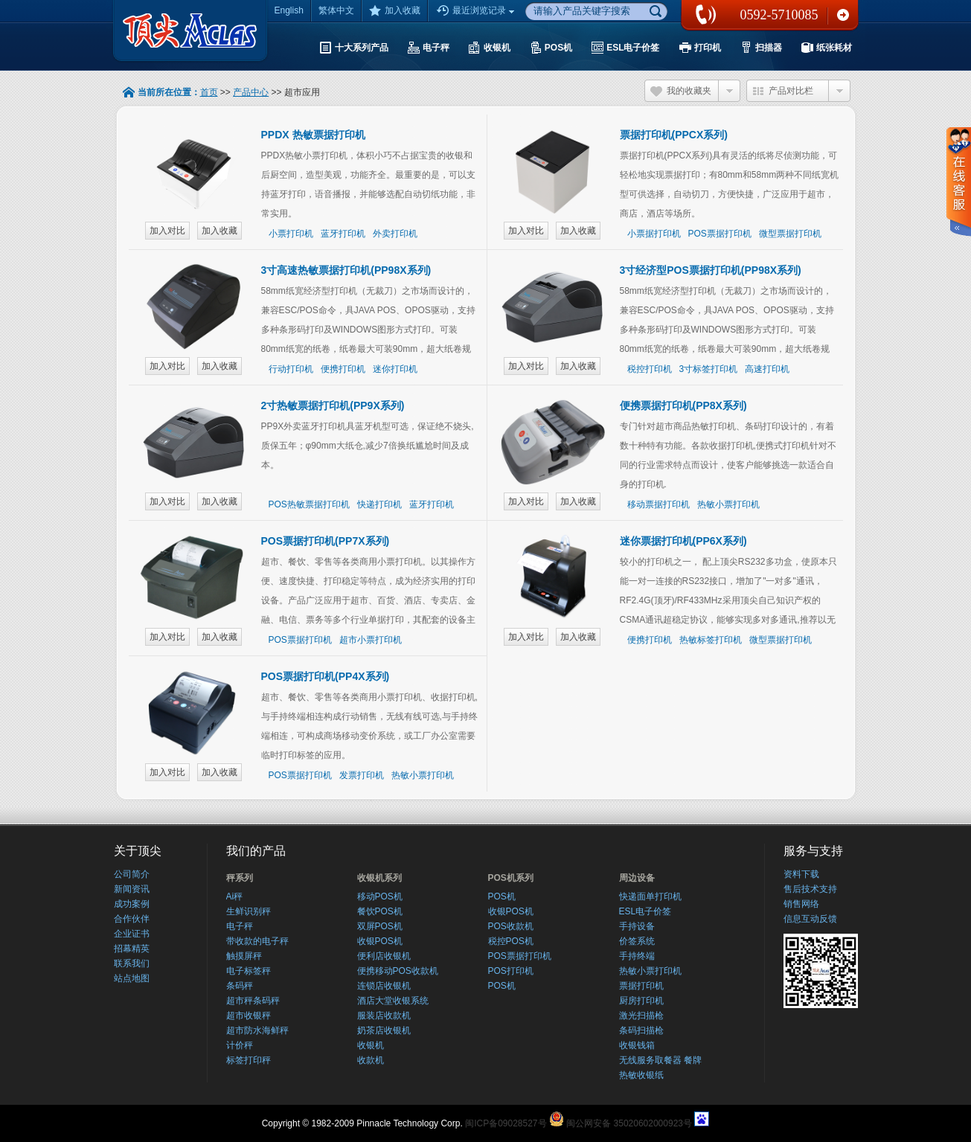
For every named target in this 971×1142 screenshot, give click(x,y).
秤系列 (239, 878)
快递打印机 (379, 504)
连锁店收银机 (384, 986)
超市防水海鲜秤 (257, 1030)
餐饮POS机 (380, 911)
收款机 (370, 1060)
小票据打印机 (654, 233)
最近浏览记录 (477, 11)
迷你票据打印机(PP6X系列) (683, 541)
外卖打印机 (395, 233)
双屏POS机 (380, 926)
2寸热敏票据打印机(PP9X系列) (333, 405)
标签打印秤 (248, 1060)
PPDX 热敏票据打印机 (313, 135)
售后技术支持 (810, 889)
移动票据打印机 (658, 504)
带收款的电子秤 (257, 941)
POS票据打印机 (720, 233)
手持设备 (637, 926)
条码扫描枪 (641, 1030)
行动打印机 (291, 369)
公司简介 (132, 874)
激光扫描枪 (641, 1015)
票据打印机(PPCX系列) (674, 135)
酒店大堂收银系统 (393, 1000)
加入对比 (167, 230)
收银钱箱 (637, 1045)
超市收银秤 (248, 1015)
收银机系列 (379, 878)
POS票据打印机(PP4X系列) (325, 676)
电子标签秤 (248, 971)
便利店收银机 (384, 956)
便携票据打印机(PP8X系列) (683, 405)
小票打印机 (291, 233)
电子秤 (239, 926)
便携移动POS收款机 (397, 971)
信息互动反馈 (810, 919)
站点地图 (132, 978)
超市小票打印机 (370, 640)
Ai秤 (234, 896)
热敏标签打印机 (710, 640)
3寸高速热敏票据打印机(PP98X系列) (346, 270)
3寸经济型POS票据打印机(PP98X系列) (710, 270)
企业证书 (132, 933)
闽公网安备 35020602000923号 (629, 1123)
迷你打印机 (395, 369)
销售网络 (801, 904)
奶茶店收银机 (384, 1030)
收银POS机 (380, 941)
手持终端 (637, 956)
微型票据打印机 (790, 233)
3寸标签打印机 (708, 369)
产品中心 (251, 92)
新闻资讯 (132, 889)
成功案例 (132, 904)
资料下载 (801, 874)
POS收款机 (510, 926)
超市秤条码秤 (253, 1000)
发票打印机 (361, 775)
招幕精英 (132, 948)
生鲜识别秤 (248, 911)
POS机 (502, 896)
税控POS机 (510, 941)
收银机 (370, 1045)
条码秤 (239, 986)
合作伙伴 (132, 919)
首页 (209, 92)
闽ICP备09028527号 (505, 1123)
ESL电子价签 (645, 911)
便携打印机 (343, 369)
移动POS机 (380, 896)
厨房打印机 (641, 1000)
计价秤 (239, 1045)
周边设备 (637, 878)
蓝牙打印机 (343, 233)
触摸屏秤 (244, 956)
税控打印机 (649, 369)
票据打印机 (641, 986)
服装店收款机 (384, 1015)
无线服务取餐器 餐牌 (660, 1060)
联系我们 (843, 15)
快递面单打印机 (650, 896)
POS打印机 (510, 971)
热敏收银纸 (641, 1075)
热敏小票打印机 (728, 504)
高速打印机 (767, 369)
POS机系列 (510, 878)
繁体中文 (336, 10)
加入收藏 (394, 10)
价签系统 (637, 941)
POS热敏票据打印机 (309, 504)
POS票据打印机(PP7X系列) (325, 541)
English (289, 10)
